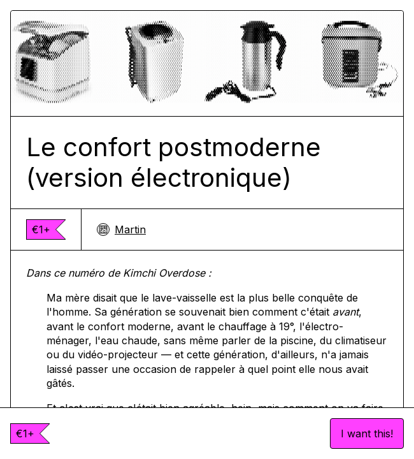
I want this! (367, 433)
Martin (121, 229)
